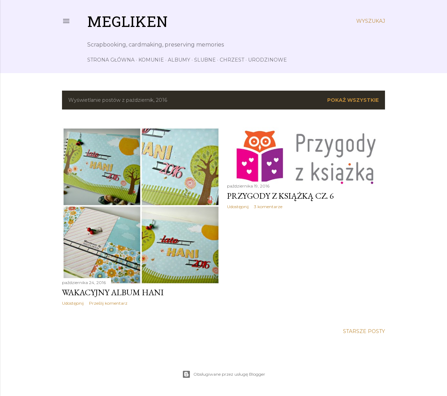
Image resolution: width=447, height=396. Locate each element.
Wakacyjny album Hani (113, 292)
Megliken (127, 23)
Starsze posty (364, 331)
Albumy (179, 60)
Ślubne (205, 60)
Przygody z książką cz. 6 (280, 195)
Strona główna (111, 60)
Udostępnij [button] (73, 303)
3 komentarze (268, 206)
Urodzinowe (267, 60)
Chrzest (232, 60)
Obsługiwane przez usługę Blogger (223, 374)
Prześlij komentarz (108, 303)
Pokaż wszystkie (353, 100)
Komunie (151, 60)
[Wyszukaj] (370, 21)
